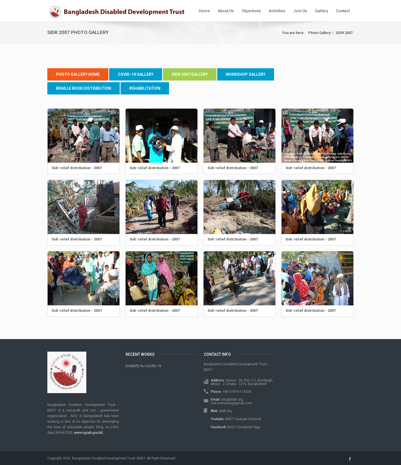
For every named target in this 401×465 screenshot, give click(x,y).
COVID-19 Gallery (135, 74)
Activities (277, 11)
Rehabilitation (144, 88)
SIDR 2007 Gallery (190, 74)
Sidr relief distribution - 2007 (77, 168)
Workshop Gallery (245, 74)
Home (204, 11)
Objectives (251, 11)
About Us (226, 11)
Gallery (321, 11)
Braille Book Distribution (83, 88)
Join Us (300, 11)
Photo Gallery (319, 33)
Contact (343, 11)
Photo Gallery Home (78, 74)
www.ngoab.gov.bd (88, 433)
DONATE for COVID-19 (143, 366)
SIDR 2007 (344, 33)
